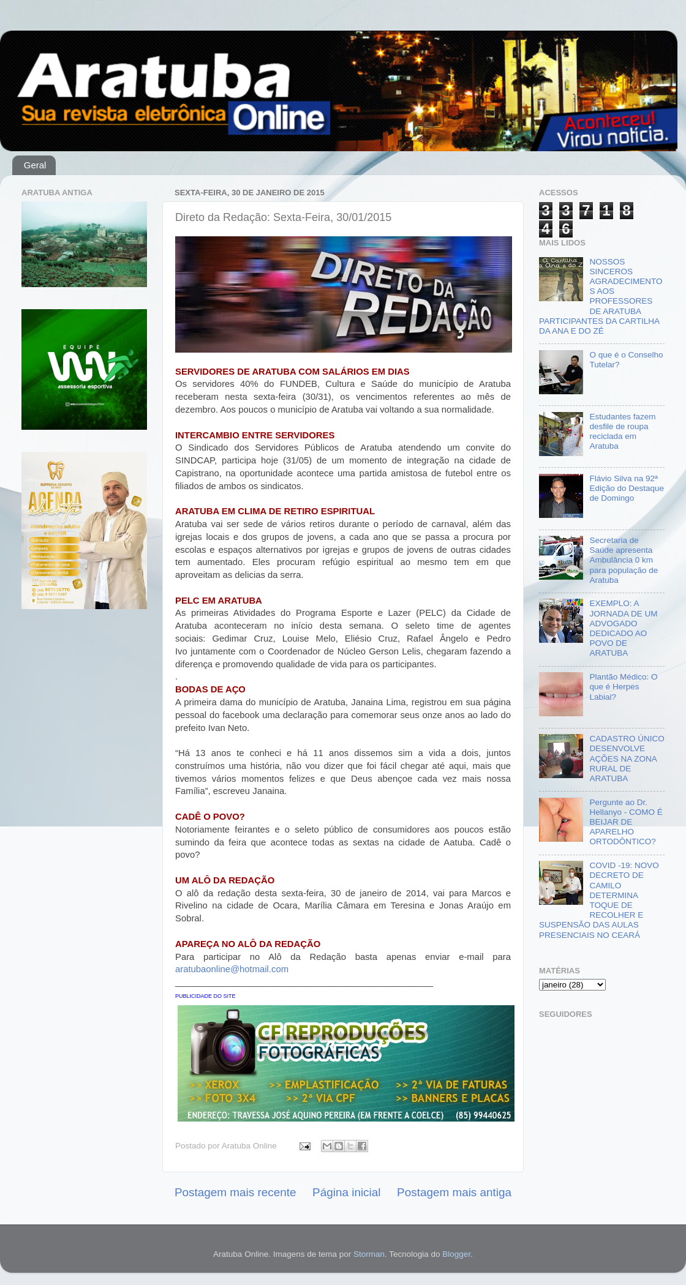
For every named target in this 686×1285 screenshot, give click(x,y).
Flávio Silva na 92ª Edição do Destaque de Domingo (626, 488)
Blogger (456, 1254)
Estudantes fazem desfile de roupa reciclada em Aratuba (622, 431)
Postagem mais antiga (454, 1192)
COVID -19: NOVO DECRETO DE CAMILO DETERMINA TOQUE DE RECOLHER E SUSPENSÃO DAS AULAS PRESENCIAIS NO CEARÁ (599, 900)
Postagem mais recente (235, 1192)
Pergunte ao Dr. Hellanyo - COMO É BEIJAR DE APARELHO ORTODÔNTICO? (625, 822)
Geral (35, 165)
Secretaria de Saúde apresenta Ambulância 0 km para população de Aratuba (623, 560)
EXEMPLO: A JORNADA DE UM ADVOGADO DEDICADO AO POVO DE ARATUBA (623, 628)
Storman (369, 1254)
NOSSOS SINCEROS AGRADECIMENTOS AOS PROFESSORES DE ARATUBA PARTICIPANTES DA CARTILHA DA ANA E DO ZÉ (600, 296)
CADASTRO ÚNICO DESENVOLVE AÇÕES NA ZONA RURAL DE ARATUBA (626, 758)
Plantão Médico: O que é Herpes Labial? (623, 686)
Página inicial (346, 1192)
